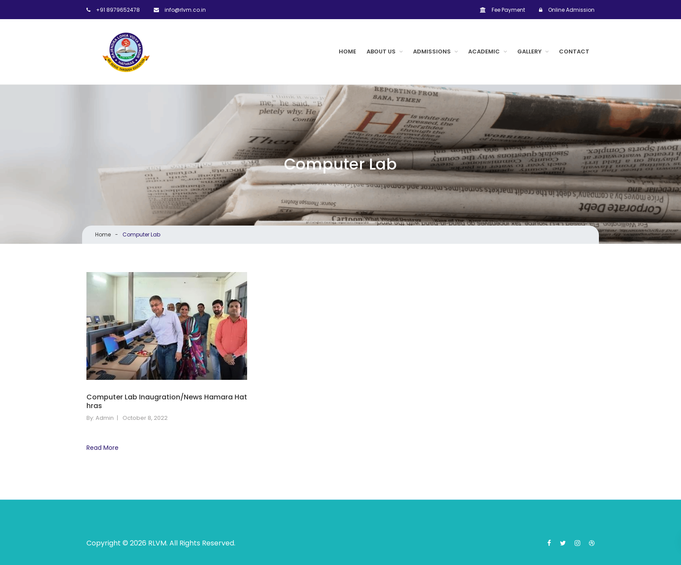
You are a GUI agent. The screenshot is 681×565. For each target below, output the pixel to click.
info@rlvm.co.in (180, 9)
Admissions (432, 51)
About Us (381, 51)
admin (105, 418)
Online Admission (567, 9)
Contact (574, 51)
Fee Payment (502, 9)
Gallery (529, 51)
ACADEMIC (484, 51)
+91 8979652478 (113, 9)
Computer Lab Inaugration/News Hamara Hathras (166, 402)
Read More (102, 447)
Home (347, 51)
